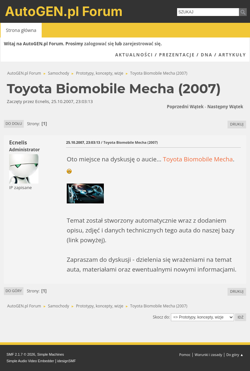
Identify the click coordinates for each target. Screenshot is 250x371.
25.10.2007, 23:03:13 (83, 142)
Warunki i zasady (208, 354)
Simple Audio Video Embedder (30, 361)
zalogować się (99, 44)
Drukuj (236, 124)
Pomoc (185, 354)
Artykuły (232, 55)
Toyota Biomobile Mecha (198, 159)
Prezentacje (177, 55)
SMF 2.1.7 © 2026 (21, 354)
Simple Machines (50, 354)
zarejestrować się (141, 44)
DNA (207, 55)
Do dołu (14, 123)
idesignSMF (66, 361)
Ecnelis (18, 142)
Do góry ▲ (234, 354)
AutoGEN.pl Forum (64, 11)
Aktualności (134, 55)
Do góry (14, 290)
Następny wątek (225, 107)
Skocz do (161, 317)
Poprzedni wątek (185, 107)
